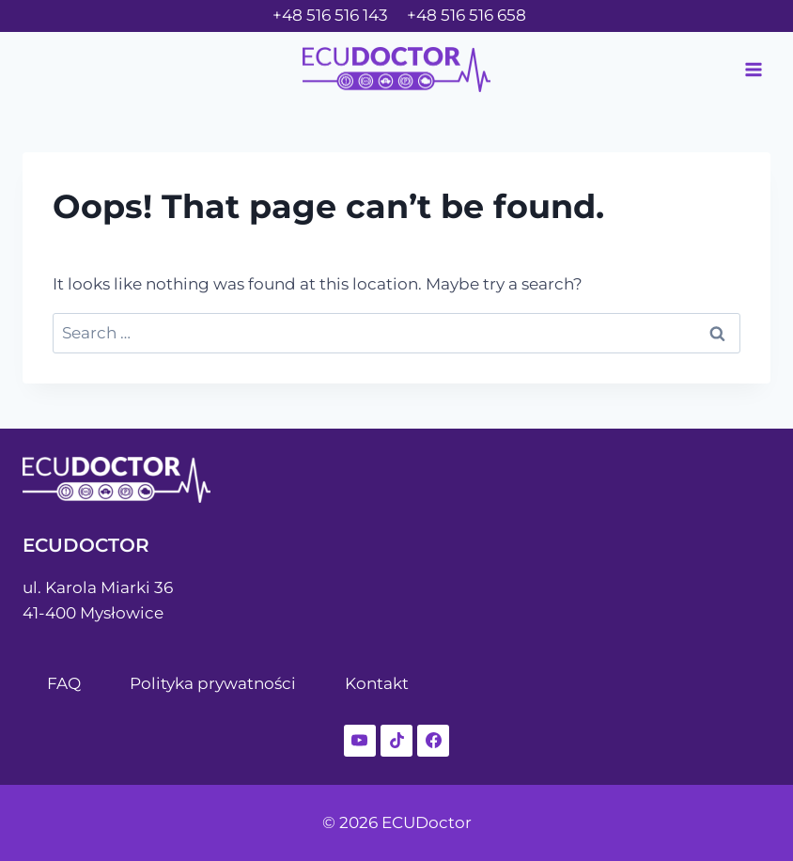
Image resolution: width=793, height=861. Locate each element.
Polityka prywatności (213, 683)
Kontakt (377, 683)
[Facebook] (433, 741)
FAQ (64, 683)
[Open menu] (753, 69)
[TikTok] (396, 741)
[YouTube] (360, 741)
